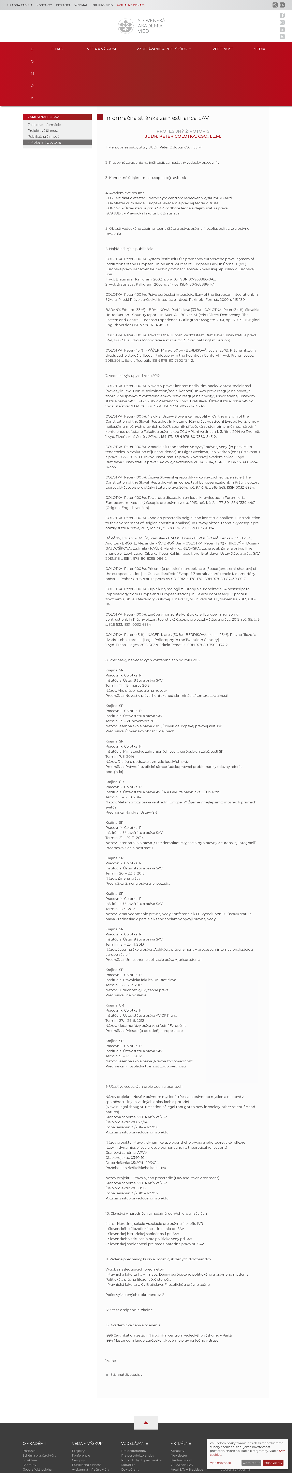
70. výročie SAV (182, 1417)
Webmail (81, 5)
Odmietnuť (251, 1463)
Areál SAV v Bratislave (187, 1422)
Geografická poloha (37, 1422)
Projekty (78, 1401)
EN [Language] (282, 4)
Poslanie (29, 1401)
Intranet (63, 5)
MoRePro (128, 1417)
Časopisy (78, 1411)
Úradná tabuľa (181, 1411)
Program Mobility (134, 1427)
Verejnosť (223, 48)
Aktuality (177, 1401)
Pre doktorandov (133, 1401)
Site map (206, 1468)
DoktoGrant (130, 1422)
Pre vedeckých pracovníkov (141, 1411)
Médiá (263, 48)
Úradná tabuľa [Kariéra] (19, 5)
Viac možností (220, 1463)
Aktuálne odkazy (131, 5)
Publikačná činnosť (43, 86)
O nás (57, 48)
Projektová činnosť (43, 80)
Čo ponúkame (181, 1427)
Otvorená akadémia (235, 1422)
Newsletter (179, 1406)
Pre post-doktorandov (137, 1406)
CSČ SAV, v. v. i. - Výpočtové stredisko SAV (83, 1468)
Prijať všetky (273, 1463)
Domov (31, 48)
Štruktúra (30, 1411)
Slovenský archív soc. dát (238, 1406)
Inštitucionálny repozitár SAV (241, 1401)
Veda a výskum (101, 48)
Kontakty (44, 5)
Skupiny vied (102, 5)
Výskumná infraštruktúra (90, 1422)
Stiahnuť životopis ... (126, 1324)
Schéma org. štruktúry (39, 1406)
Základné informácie (44, 74)
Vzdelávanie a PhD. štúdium (164, 48)
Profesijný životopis (45, 92)
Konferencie (81, 1406)
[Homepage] (126, 26)
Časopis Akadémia (234, 1417)
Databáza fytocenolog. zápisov (243, 1411)
